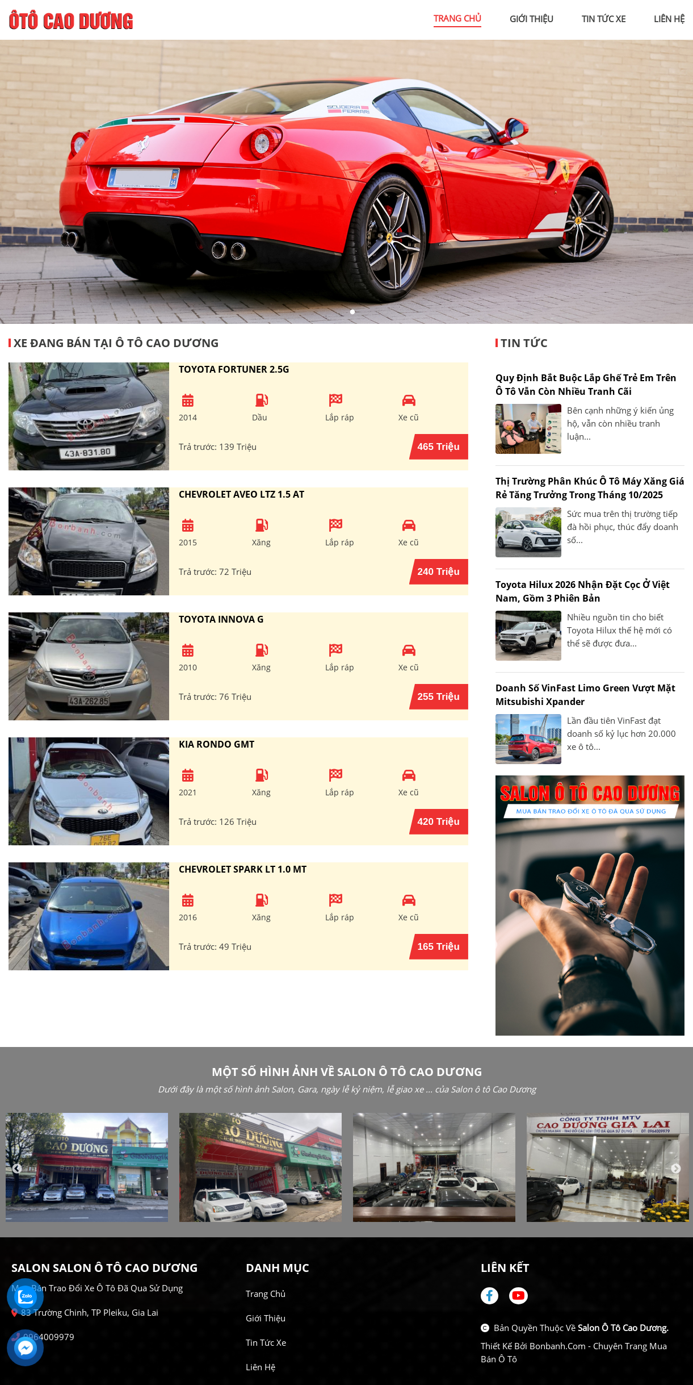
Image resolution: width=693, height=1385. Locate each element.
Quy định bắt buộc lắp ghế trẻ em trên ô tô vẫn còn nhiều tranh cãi (586, 385)
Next (676, 1169)
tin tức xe (603, 18)
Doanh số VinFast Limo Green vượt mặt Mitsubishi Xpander (585, 695)
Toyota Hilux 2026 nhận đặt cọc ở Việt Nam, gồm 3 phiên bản (582, 591)
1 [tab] (341, 312)
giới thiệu (531, 18)
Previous (17, 1169)
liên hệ (669, 18)
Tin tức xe (266, 1342)
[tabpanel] (346, 182)
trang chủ (457, 18)
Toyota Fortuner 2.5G (234, 369)
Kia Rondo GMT (216, 744)
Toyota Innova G (221, 619)
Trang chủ (265, 1293)
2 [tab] (352, 312)
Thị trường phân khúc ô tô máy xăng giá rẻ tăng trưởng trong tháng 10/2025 (589, 488)
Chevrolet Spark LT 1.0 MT (242, 869)
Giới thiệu (265, 1318)
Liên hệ (260, 1367)
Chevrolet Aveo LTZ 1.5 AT (241, 494)
